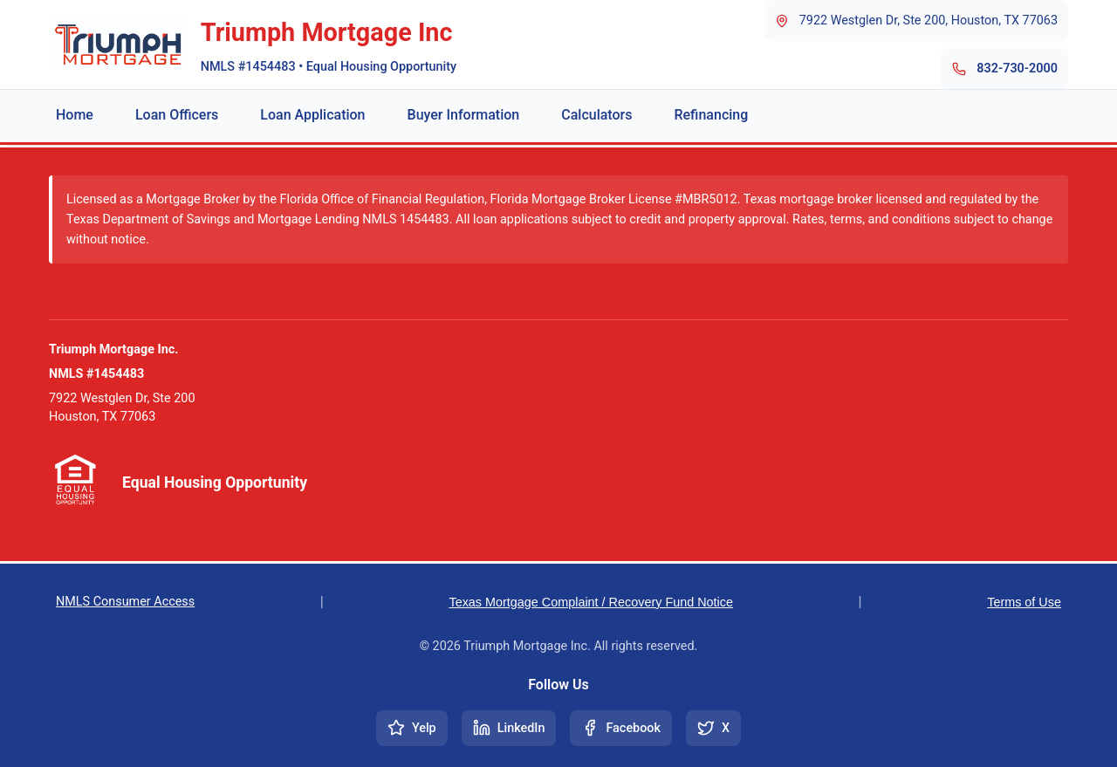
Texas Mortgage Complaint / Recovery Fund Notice (591, 602)
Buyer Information (464, 114)
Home (74, 114)
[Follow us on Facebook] (621, 728)
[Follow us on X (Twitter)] (713, 728)
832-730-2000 (1017, 68)
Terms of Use (1024, 602)
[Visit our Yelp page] (412, 728)
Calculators (596, 114)
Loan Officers (176, 114)
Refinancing (711, 114)
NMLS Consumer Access (125, 601)
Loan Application (312, 114)
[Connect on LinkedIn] (509, 728)
